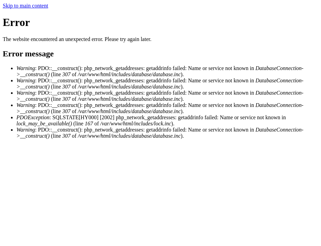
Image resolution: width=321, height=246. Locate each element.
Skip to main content (25, 6)
